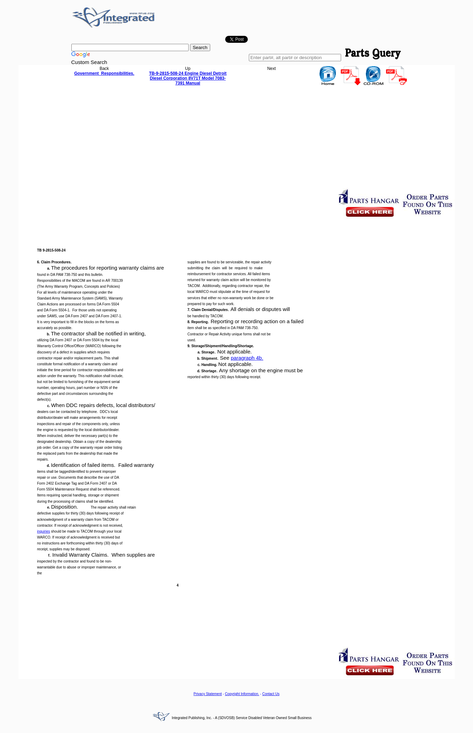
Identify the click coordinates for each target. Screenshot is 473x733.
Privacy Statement (208, 694)
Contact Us (270, 694)
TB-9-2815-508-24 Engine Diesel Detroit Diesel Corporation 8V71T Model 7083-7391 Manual (188, 78)
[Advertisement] (237, 138)
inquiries (43, 531)
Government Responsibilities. (104, 73)
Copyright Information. (242, 694)
